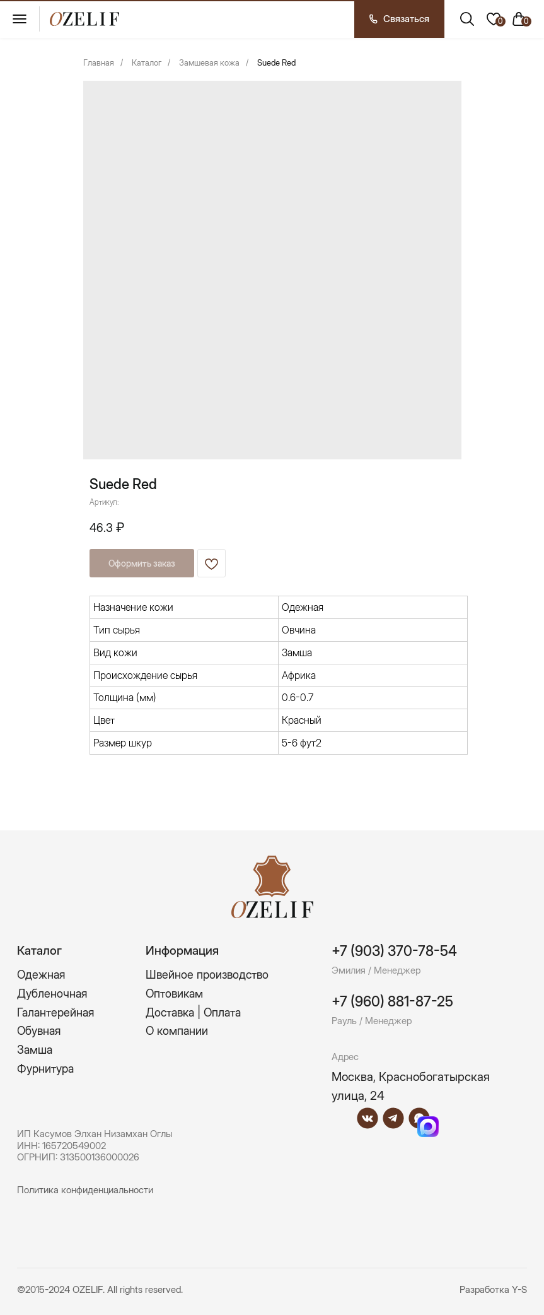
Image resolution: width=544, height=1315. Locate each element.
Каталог (146, 62)
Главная (98, 62)
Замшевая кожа (209, 62)
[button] (399, 19)
